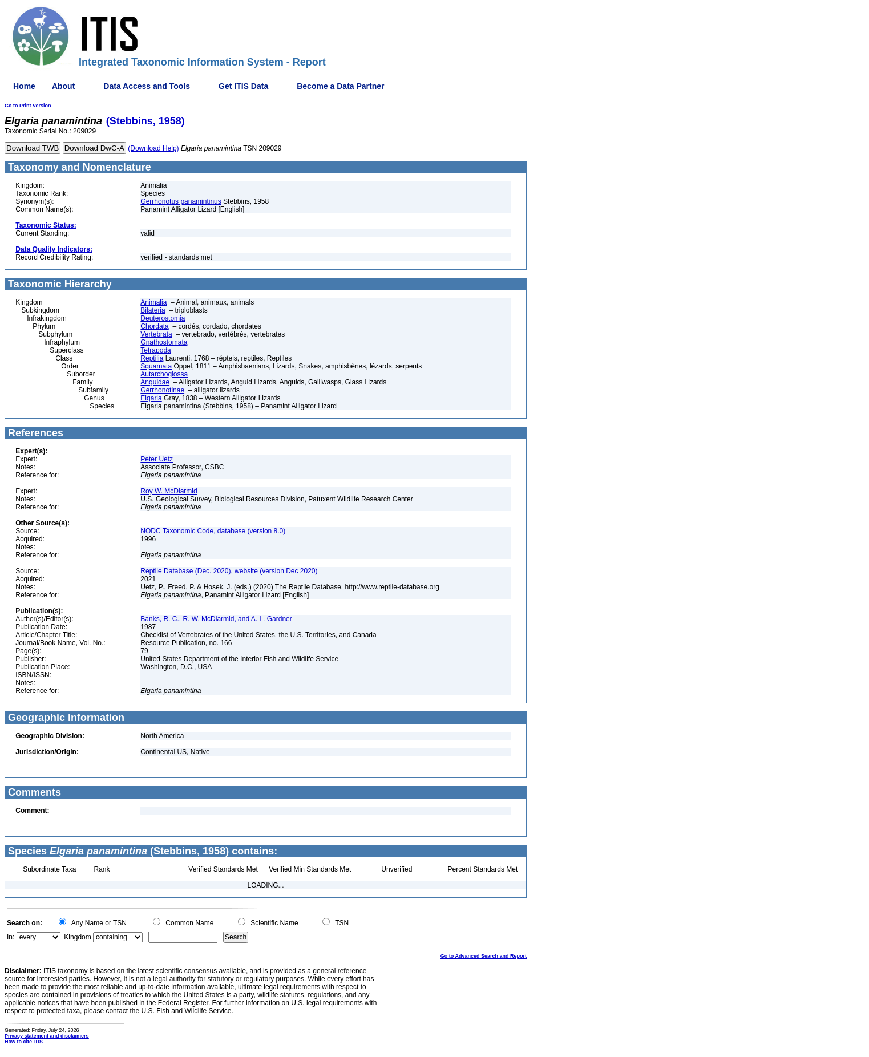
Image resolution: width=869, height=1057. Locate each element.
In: (10, 937)
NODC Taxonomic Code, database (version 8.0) (212, 531)
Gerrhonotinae (162, 390)
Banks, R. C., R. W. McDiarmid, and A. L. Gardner (216, 619)
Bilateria (152, 310)
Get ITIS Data (243, 86)
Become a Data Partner (340, 86)
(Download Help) (153, 148)
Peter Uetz (156, 459)
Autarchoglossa (164, 374)
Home (24, 86)
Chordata (154, 326)
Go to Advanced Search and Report (483, 956)
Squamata (156, 366)
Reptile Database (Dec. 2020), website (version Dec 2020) (228, 571)
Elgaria (150, 398)
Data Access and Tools (146, 86)
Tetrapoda (155, 350)
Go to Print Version (28, 105)
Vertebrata (156, 334)
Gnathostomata (163, 342)
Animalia (153, 302)
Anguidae (154, 382)
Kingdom (77, 937)
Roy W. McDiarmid (168, 491)
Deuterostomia (162, 318)
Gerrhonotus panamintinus (180, 201)
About (63, 86)
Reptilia (151, 358)
